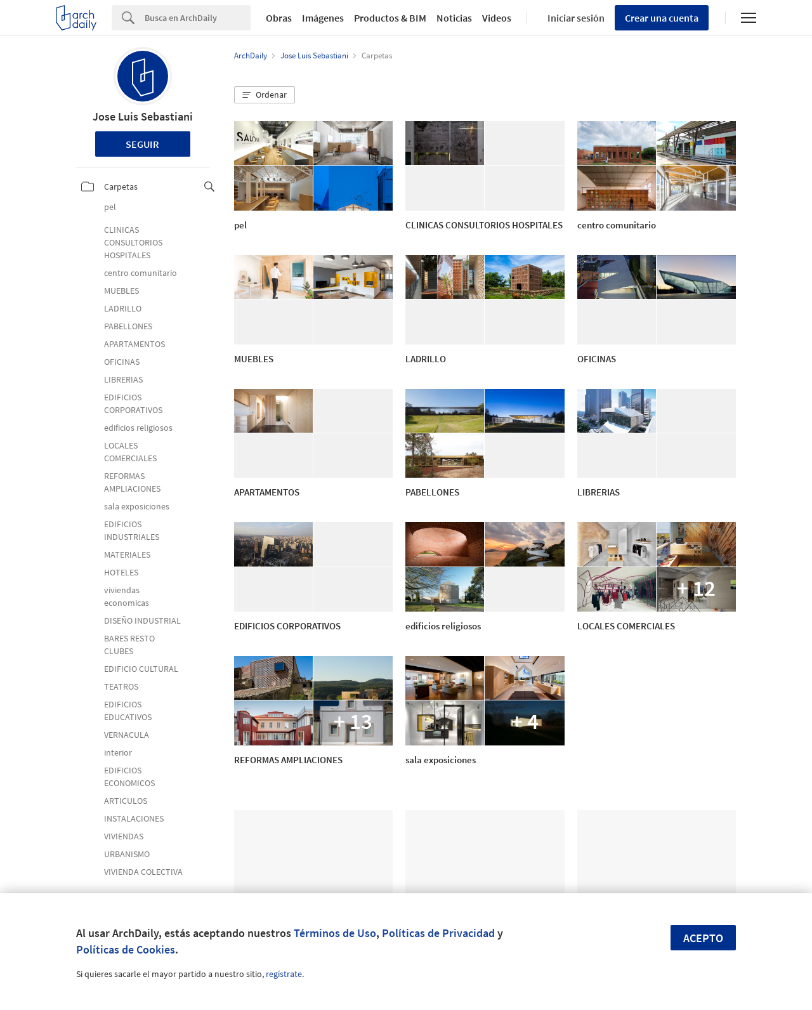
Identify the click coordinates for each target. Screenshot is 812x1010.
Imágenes (323, 18)
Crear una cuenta (661, 17)
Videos (496, 18)
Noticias (454, 18)
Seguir (142, 144)
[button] (264, 95)
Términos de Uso (335, 933)
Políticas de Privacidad (438, 933)
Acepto (703, 938)
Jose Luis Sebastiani (143, 116)
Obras (279, 18)
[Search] (198, 17)
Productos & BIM (390, 18)
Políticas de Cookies (125, 949)
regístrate (284, 974)
